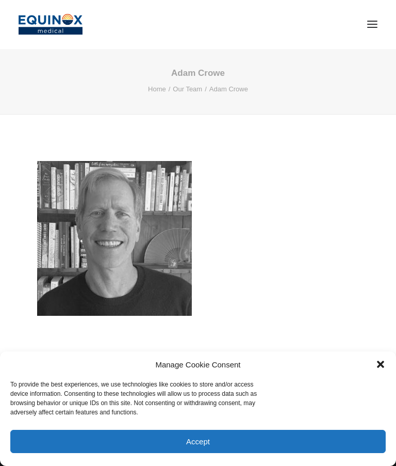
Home (157, 89)
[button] (380, 364)
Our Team (187, 89)
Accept (198, 441)
